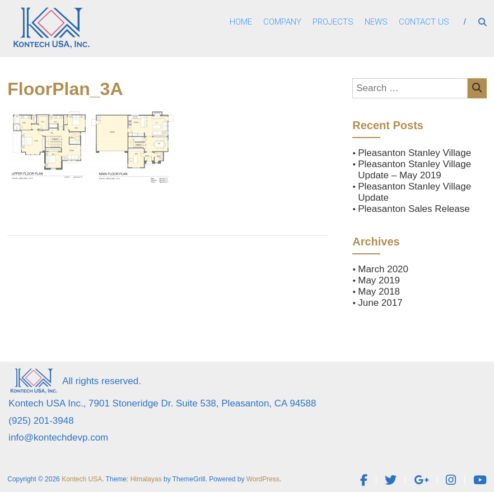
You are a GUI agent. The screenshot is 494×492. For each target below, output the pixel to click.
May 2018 (379, 291)
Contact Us (424, 22)
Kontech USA (82, 479)
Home (241, 22)
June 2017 (380, 302)
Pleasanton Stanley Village (414, 153)
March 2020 (383, 269)
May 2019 (379, 280)
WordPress (262, 479)
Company (282, 22)
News (376, 22)
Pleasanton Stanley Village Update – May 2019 (414, 170)
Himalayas (146, 479)
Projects (333, 22)
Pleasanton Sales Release (413, 209)
